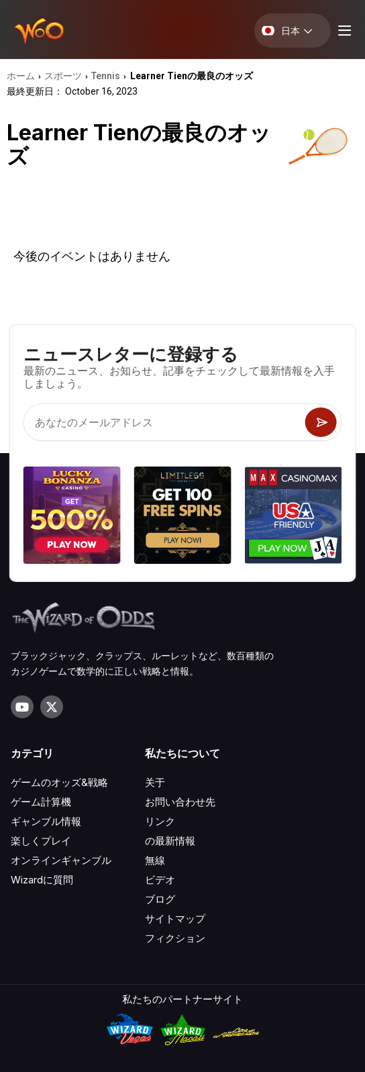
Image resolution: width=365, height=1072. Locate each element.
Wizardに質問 (42, 879)
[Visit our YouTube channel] (22, 706)
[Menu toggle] (343, 30)
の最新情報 (170, 840)
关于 (155, 782)
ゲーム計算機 (41, 801)
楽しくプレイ (41, 840)
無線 (155, 860)
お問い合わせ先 (180, 801)
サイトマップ (175, 918)
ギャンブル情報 (46, 821)
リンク (160, 821)
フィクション (175, 938)
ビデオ (160, 879)
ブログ (160, 899)
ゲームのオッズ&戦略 (59, 782)
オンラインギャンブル (61, 860)
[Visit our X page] (51, 706)
